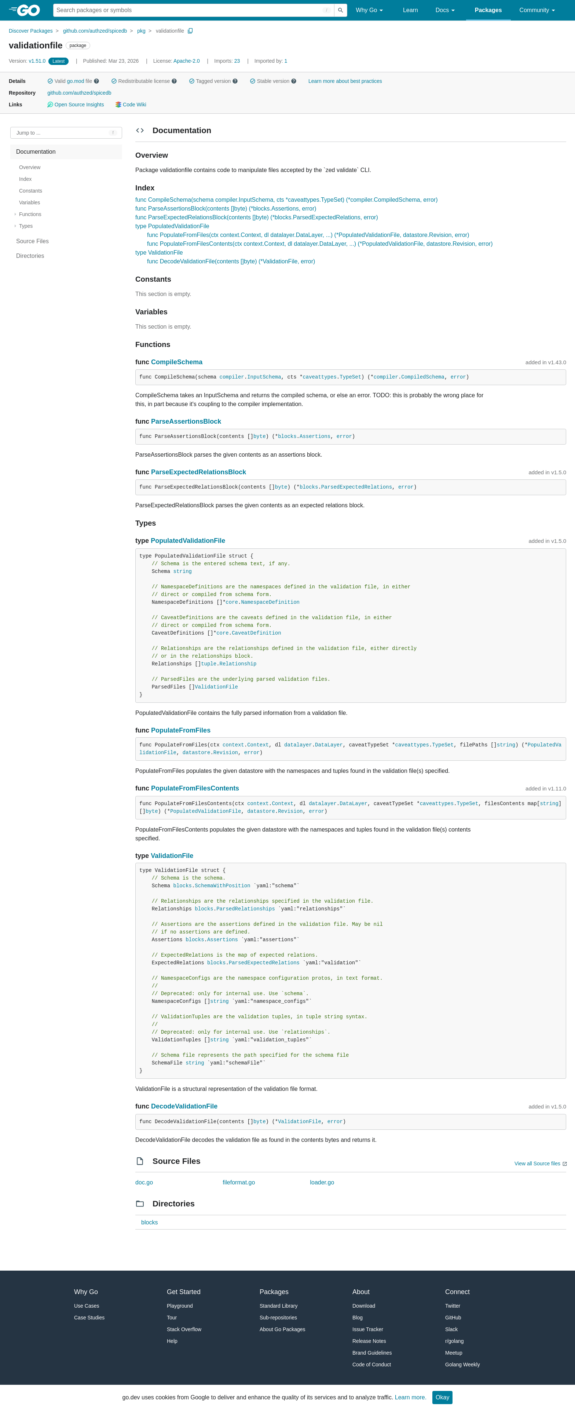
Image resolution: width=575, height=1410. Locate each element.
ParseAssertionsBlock (186, 421)
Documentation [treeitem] (36, 152)
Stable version (273, 81)
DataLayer (329, 745)
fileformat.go (239, 1182)
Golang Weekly (462, 1364)
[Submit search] (340, 10)
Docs (446, 10)
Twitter (452, 1306)
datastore (196, 753)
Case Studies (89, 1317)
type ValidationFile (159, 252)
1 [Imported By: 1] (271, 61)
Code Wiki (131, 104)
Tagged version (213, 81)
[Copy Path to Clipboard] (190, 31)
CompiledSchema (422, 377)
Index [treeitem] (25, 179)
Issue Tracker (367, 1329)
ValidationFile (216, 687)
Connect (457, 1292)
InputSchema (264, 377)
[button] (50, 81)
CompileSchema (176, 362)
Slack (451, 1329)
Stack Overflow (184, 1329)
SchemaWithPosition (222, 886)
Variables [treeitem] (29, 202)
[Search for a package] (193, 10)
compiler (232, 377)
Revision (225, 753)
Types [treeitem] (26, 226)
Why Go (370, 10)
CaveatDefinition (256, 633)
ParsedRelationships (245, 909)
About (361, 1292)
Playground (180, 1306)
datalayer (298, 745)
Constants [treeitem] (30, 191)
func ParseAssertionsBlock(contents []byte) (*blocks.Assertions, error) (225, 208)
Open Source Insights (75, 104)
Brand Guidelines (372, 1353)
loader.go (322, 1182)
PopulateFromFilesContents (195, 788)
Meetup (453, 1353)
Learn (410, 10)
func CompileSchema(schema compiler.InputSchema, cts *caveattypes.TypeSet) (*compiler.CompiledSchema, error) (286, 200)
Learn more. (410, 1397)
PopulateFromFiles (180, 730)
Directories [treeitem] (30, 256)
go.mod (75, 81)
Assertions (315, 436)
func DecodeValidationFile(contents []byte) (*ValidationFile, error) (231, 261)
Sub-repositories (278, 1317)
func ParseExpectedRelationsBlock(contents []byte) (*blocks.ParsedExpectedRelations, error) (256, 217)
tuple (208, 664)
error (458, 377)
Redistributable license (144, 81)
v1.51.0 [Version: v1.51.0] (28, 61)
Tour (172, 1317)
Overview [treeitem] (29, 167)
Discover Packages (31, 31)
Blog (357, 1317)
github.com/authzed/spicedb (95, 31)
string (182, 571)
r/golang (454, 1341)
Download (363, 1306)
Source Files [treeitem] (32, 241)
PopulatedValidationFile (188, 540)
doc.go (144, 1182)
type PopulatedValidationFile (172, 226)
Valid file (73, 81)
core (232, 602)
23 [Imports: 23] (227, 61)
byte (259, 436)
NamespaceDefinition (270, 602)
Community (538, 10)
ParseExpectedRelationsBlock (198, 472)
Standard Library (279, 1306)
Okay (442, 1397)
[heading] (31, 10)
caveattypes (319, 377)
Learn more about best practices (345, 81)
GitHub (453, 1317)
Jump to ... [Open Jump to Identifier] (28, 133)
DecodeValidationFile (184, 1106)
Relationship (238, 664)
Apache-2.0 (186, 61)
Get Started (184, 1292)
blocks (287, 436)
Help (172, 1341)
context (233, 745)
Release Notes (369, 1341)
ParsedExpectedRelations (356, 487)
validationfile (170, 31)
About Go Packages (282, 1329)
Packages (488, 10)
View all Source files (537, 1163)
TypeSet (350, 377)
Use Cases (86, 1306)
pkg (141, 31)
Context (258, 745)
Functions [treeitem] (30, 214)
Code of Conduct (371, 1364)
